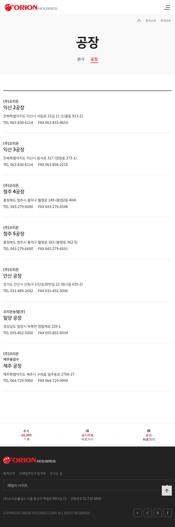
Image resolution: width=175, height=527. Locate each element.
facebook (168, 513)
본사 (81, 59)
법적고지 (9, 473)
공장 (94, 59)
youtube (138, 513)
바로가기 (87, 437)
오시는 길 (56, 473)
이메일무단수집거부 (32, 473)
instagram (148, 513)
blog (158, 513)
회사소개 (151, 20)
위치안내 (165, 20)
